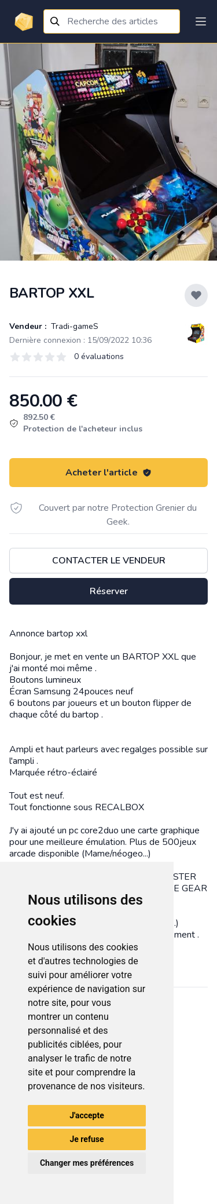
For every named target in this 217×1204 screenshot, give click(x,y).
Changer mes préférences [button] (87, 1163)
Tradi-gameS (73, 326)
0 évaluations (99, 356)
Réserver (109, 591)
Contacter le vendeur (108, 560)
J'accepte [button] (86, 1115)
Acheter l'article (108, 472)
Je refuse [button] (86, 1139)
